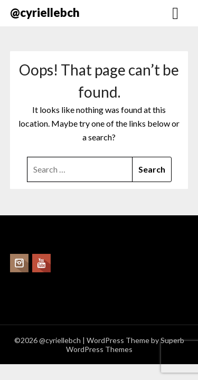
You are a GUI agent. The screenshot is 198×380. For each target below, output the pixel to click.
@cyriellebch (45, 12)
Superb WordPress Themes (125, 345)
